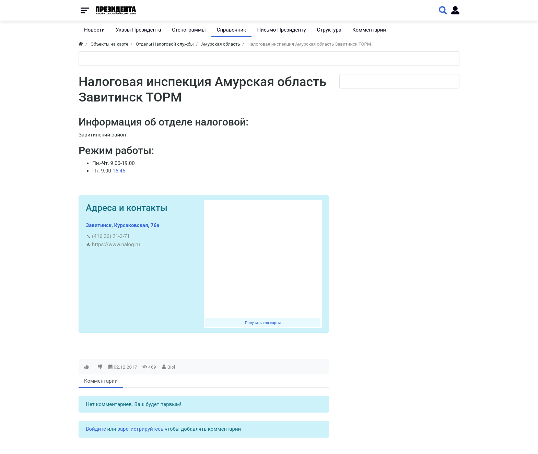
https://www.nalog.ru (116, 244)
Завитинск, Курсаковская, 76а (122, 225)
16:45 (119, 171)
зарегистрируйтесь (140, 429)
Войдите (96, 429)
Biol (171, 367)
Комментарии (101, 381)
